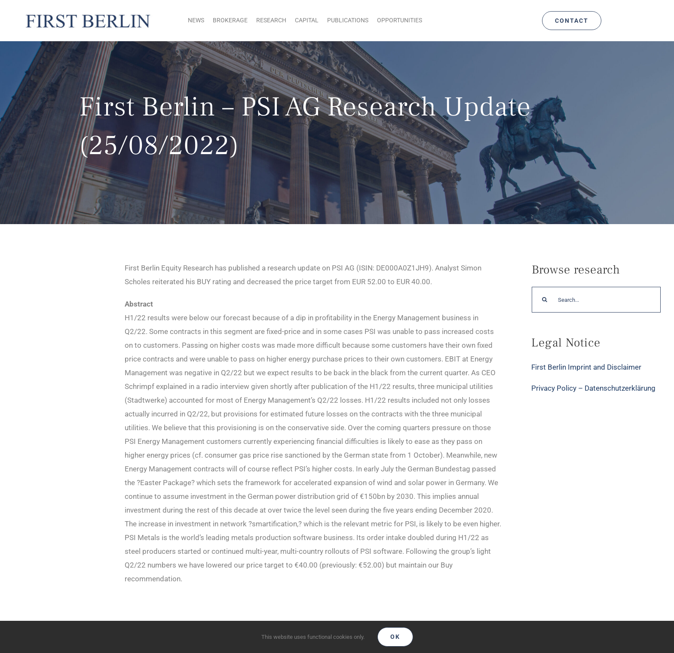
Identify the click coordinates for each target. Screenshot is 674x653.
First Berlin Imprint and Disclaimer (586, 367)
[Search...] (596, 300)
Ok (395, 636)
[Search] (545, 300)
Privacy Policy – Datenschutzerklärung (593, 388)
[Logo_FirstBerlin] (87, 13)
